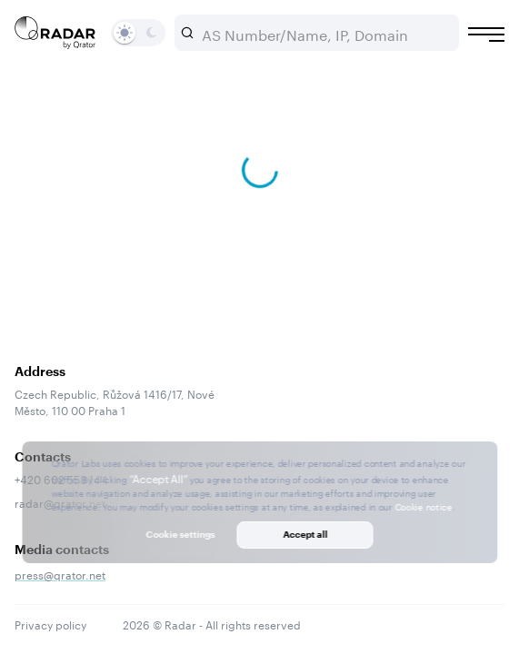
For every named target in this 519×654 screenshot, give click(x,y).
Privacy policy (50, 623)
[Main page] (55, 32)
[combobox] (324, 32)
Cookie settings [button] (180, 534)
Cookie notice (423, 506)
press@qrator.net (60, 573)
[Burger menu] (486, 34)
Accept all (305, 534)
